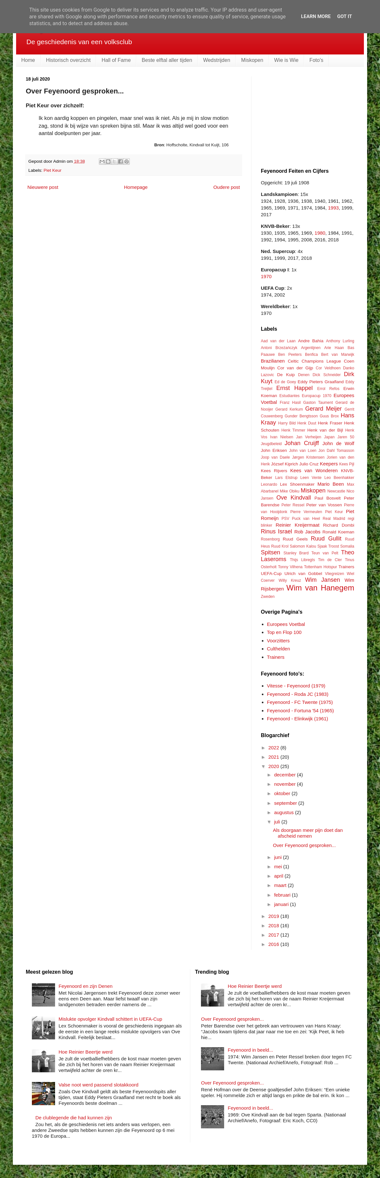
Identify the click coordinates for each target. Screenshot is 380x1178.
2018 (274, 925)
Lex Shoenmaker (297, 484)
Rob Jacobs (307, 531)
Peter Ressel (292, 505)
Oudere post (226, 187)
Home (28, 60)
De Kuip (286, 374)
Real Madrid (334, 518)
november (285, 784)
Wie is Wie (286, 60)
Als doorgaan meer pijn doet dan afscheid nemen (308, 833)
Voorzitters (278, 640)
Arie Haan (334, 348)
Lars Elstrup (286, 477)
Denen (303, 375)
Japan (329, 437)
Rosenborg (270, 539)
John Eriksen (274, 450)
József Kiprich (284, 464)
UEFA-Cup (271, 573)
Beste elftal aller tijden (167, 60)
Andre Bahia (310, 340)
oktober (282, 793)
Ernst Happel (294, 388)
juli (277, 821)
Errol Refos (328, 388)
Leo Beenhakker (339, 477)
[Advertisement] (309, 116)
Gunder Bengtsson (301, 416)
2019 (274, 916)
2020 (274, 766)
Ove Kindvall (293, 497)
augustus (284, 812)
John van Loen (303, 450)
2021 (274, 757)
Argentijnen (311, 348)
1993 (333, 207)
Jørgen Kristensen (308, 457)
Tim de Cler (330, 560)
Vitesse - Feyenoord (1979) (296, 685)
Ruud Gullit (326, 538)
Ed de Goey (285, 382)
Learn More (316, 16)
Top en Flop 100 (284, 632)
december (285, 774)
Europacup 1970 (316, 396)
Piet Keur (52, 170)
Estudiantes (290, 396)
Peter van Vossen (324, 504)
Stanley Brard (296, 553)
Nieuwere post (42, 187)
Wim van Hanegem (320, 587)
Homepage (135, 187)
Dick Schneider (327, 375)
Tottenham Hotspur (320, 567)
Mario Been (331, 484)
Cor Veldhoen (328, 368)
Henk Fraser (330, 423)
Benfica (311, 354)
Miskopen (252, 60)
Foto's (316, 60)
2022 (274, 747)
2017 (274, 935)
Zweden (268, 596)
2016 (274, 944)
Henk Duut (306, 423)
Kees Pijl (346, 464)
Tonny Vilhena (290, 567)
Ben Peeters (290, 354)
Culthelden (278, 648)
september (286, 803)
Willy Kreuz (290, 580)
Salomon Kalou (303, 546)
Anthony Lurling (340, 341)
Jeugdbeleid (271, 444)
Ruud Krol (280, 546)
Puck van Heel (306, 518)
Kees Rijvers (274, 470)
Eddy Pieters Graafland (321, 381)
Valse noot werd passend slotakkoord (98, 1084)
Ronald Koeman (338, 532)
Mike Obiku (289, 491)
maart (281, 885)
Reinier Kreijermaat (297, 525)
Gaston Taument (318, 402)
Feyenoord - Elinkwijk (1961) (297, 718)
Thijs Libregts (302, 560)
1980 (320, 233)
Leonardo (269, 484)
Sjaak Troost (328, 546)
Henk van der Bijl (325, 430)
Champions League (321, 361)
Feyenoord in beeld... (250, 1050)
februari (283, 895)
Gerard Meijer (323, 408)
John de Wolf (338, 443)
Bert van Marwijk (337, 354)
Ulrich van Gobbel (303, 573)
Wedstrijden (216, 60)
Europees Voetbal (286, 624)
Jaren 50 (345, 437)
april (279, 876)
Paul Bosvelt (328, 498)
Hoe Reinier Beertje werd (86, 1052)
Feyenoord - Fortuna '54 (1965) (300, 710)
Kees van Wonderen (313, 470)
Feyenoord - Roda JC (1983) (297, 694)
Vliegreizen (334, 573)
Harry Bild (287, 423)
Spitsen (270, 552)
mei (278, 866)
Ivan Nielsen (281, 437)
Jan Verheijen (308, 437)
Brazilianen (273, 361)
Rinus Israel (276, 531)
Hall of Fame (116, 60)
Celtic (293, 361)
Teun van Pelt (324, 553)
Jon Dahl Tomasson (336, 450)
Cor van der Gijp (295, 367)
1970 (266, 276)
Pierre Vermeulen (306, 512)
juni (278, 857)
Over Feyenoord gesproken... (304, 845)
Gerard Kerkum (289, 409)
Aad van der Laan (278, 341)
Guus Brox (329, 416)
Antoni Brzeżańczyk (279, 348)
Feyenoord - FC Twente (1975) (300, 702)
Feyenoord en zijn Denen (86, 986)
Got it (344, 16)
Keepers (329, 463)
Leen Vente (310, 477)
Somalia (347, 546)
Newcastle (336, 491)
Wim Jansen (322, 580)
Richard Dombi (338, 525)
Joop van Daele (275, 457)
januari (282, 904)
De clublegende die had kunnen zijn (73, 1117)
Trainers (346, 566)
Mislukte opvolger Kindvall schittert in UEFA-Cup (110, 1019)
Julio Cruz (308, 464)
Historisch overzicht (68, 60)
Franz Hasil (290, 402)
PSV (285, 518)
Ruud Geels (295, 539)
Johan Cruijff (302, 443)
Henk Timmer (293, 430)
